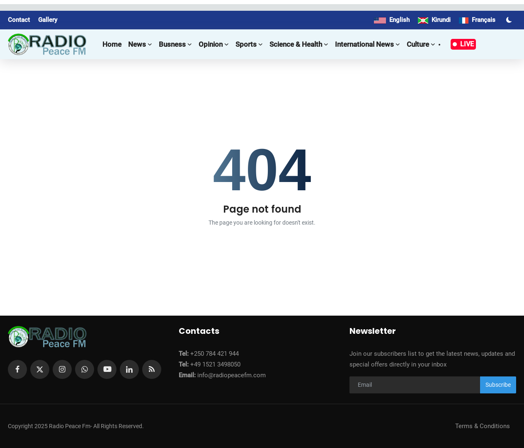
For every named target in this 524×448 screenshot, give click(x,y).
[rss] (151, 369)
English (392, 20)
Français (477, 20)
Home (111, 44)
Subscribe (498, 384)
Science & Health (298, 44)
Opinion (214, 44)
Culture (421, 44)
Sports (249, 44)
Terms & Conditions (482, 426)
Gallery (47, 20)
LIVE (463, 44)
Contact (19, 20)
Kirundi (434, 20)
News (140, 44)
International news (367, 44)
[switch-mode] (510, 20)
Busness (175, 44)
